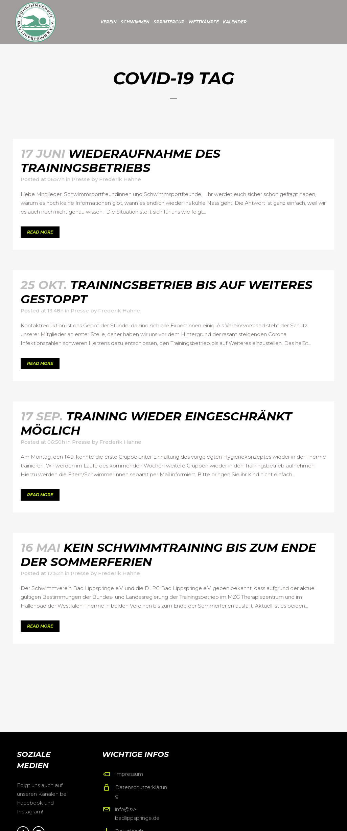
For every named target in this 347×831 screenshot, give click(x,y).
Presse (81, 179)
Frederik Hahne (120, 179)
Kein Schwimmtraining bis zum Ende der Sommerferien (168, 554)
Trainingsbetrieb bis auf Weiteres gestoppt (166, 292)
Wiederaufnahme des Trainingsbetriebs (120, 160)
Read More (40, 232)
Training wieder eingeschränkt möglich (156, 423)
